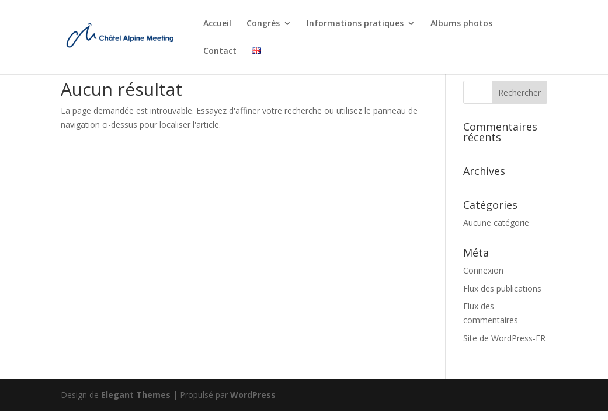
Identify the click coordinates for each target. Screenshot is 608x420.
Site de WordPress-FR (504, 338)
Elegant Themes (136, 394)
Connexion (483, 270)
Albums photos (461, 24)
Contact (220, 51)
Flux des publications (502, 288)
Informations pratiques (355, 24)
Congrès (263, 24)
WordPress (253, 394)
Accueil (217, 24)
